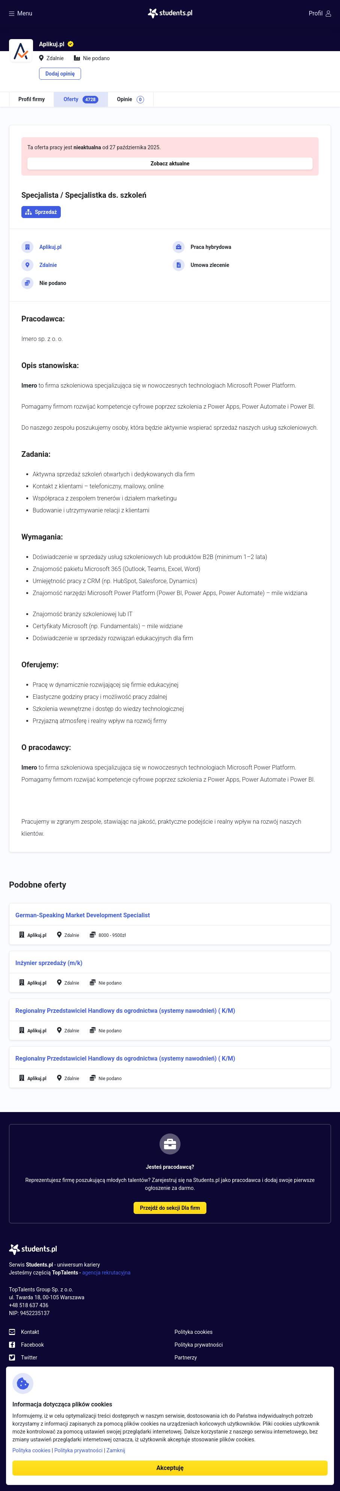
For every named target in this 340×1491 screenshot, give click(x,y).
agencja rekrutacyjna (106, 1273)
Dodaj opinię (60, 74)
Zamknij (116, 1450)
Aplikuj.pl (50, 247)
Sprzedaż (46, 212)
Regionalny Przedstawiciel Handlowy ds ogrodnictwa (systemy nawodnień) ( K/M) (125, 1010)
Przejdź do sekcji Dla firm (170, 1208)
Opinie (130, 99)
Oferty (80, 99)
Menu (20, 13)
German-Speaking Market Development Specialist (82, 915)
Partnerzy (186, 1358)
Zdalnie (48, 265)
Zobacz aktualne (170, 164)
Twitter (29, 1358)
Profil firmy (31, 99)
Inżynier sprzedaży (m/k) (49, 963)
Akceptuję (170, 1467)
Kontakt (30, 1332)
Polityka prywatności (199, 1345)
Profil (320, 13)
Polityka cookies (193, 1332)
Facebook (32, 1345)
